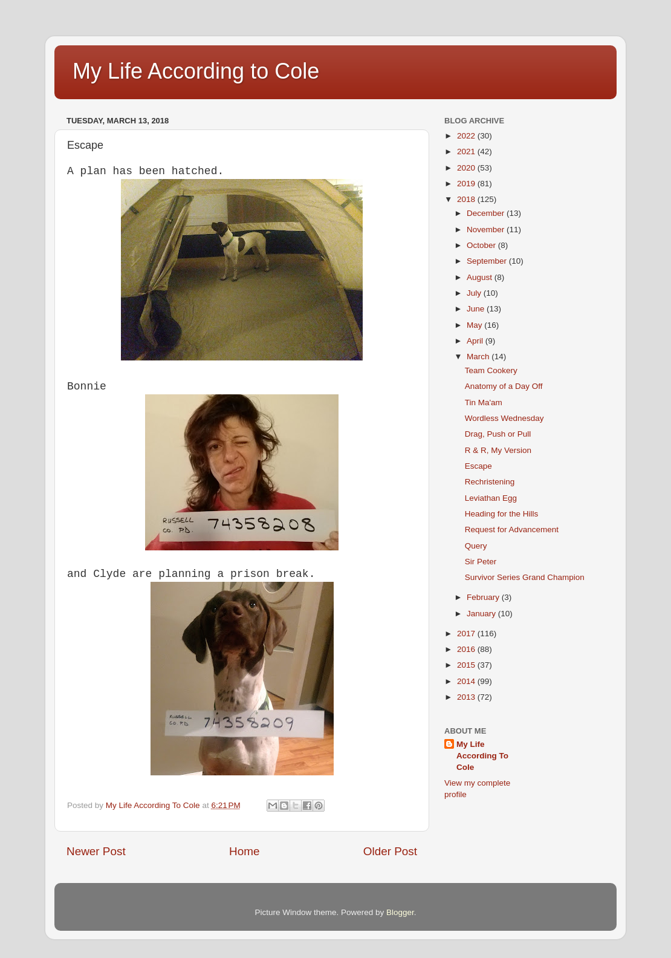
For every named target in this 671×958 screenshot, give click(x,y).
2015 (467, 665)
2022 (467, 135)
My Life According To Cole (482, 756)
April (476, 340)
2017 (467, 633)
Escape (478, 466)
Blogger (400, 912)
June (477, 308)
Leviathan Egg (491, 498)
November (487, 229)
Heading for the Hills (502, 513)
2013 (467, 697)
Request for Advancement (512, 529)
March (479, 356)
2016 (467, 649)
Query (476, 545)
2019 (467, 183)
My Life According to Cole (196, 71)
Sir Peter (481, 561)
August (480, 277)
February (484, 597)
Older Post (390, 851)
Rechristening (490, 481)
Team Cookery (491, 370)
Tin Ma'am (483, 402)
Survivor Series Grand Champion (525, 577)
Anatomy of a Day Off (504, 386)
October (482, 245)
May (475, 325)
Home (244, 851)
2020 (467, 167)
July (475, 293)
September (488, 261)
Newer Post (96, 851)
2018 (467, 199)
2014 (467, 681)
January (482, 613)
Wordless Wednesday (504, 418)
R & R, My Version (498, 450)
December (487, 213)
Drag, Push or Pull (498, 433)
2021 (467, 151)
